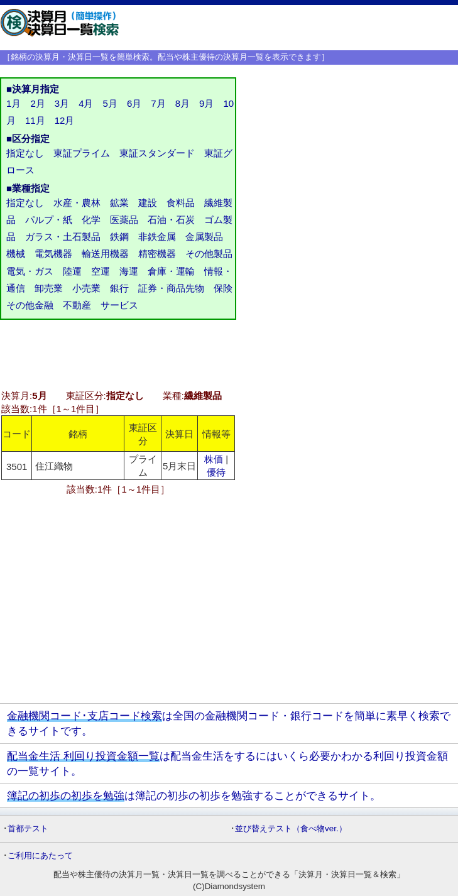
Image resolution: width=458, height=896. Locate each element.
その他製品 (208, 253)
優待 (216, 472)
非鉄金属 (157, 236)
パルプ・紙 (48, 219)
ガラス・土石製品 (63, 236)
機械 (15, 253)
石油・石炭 (171, 219)
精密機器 (157, 253)
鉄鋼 (119, 236)
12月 (65, 120)
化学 (91, 219)
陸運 (72, 271)
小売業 (86, 288)
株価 (213, 459)
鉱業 (119, 202)
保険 (223, 288)
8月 (182, 103)
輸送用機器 (105, 253)
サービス (119, 305)
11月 (35, 120)
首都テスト (28, 828)
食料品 (180, 202)
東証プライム (81, 153)
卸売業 (49, 288)
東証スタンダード (157, 153)
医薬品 (124, 219)
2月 (37, 103)
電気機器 (53, 253)
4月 (86, 103)
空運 (100, 271)
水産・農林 (77, 202)
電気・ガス (29, 271)
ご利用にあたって (40, 855)
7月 (158, 103)
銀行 (119, 288)
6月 (134, 103)
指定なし (25, 153)
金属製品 (204, 236)
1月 (13, 103)
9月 (206, 103)
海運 (128, 271)
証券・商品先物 (171, 288)
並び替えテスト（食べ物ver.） (291, 828)
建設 (147, 202)
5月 (110, 103)
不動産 (77, 305)
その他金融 (29, 305)
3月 (62, 103)
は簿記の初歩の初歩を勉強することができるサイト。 (194, 795)
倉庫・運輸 (171, 271)
